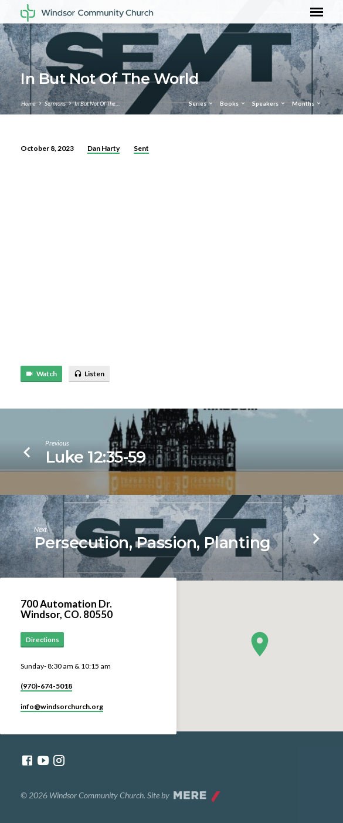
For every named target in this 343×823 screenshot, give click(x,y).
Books (233, 103)
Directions (42, 639)
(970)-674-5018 (46, 686)
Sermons (55, 103)
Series (201, 103)
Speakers (269, 103)
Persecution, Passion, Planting (152, 542)
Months (307, 103)
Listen (89, 374)
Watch (41, 374)
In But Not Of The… (97, 103)
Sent (141, 148)
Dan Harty (103, 148)
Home (28, 103)
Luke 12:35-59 (95, 457)
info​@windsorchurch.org (62, 706)
